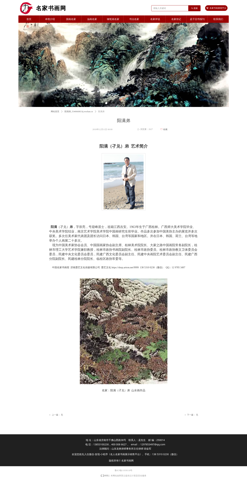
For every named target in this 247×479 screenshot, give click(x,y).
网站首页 (55, 111)
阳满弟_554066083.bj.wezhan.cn (79, 111)
